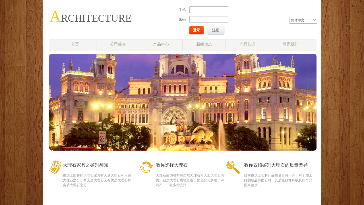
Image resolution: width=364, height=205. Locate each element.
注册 (216, 30)
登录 (196, 30)
